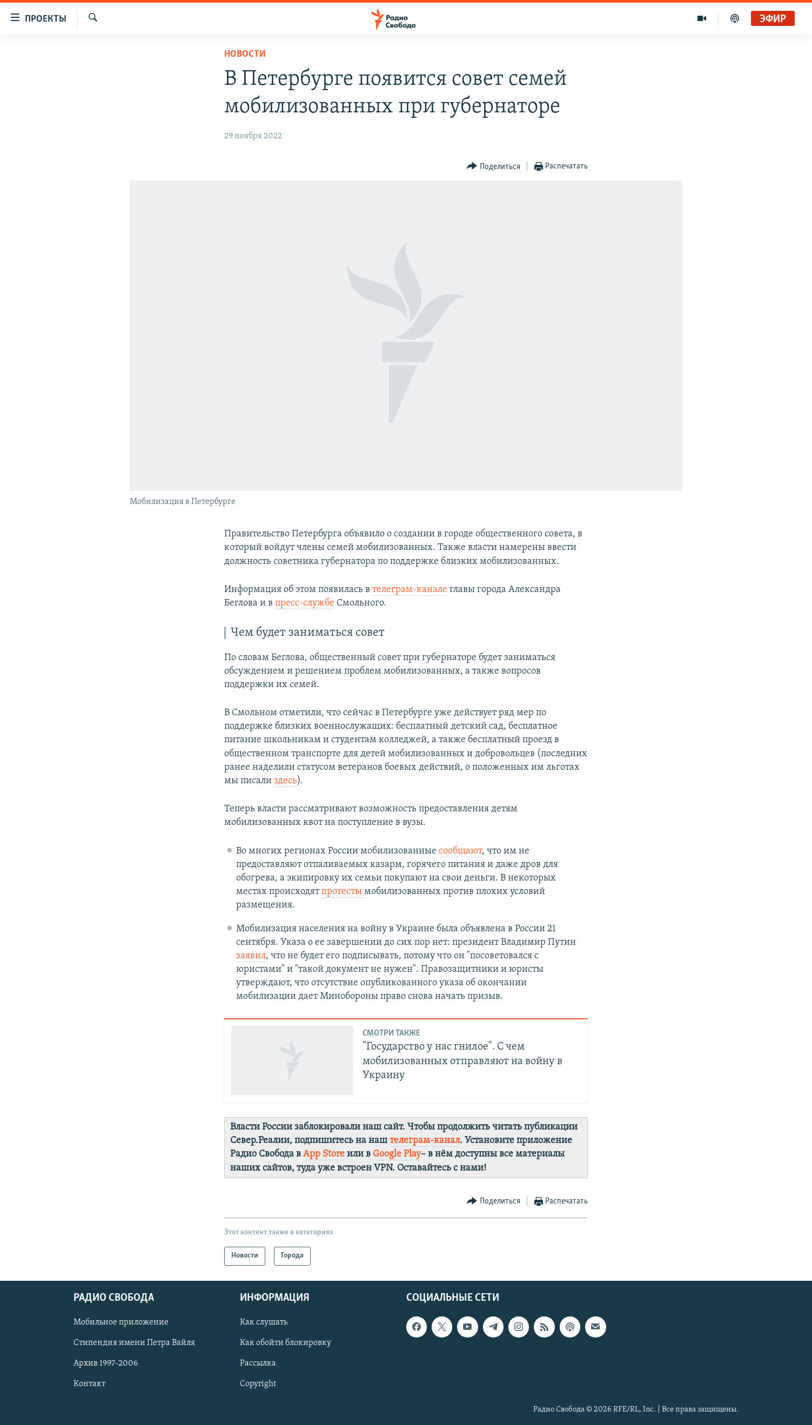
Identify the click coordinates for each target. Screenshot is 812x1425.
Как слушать (263, 1322)
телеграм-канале (409, 589)
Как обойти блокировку (285, 1343)
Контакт (89, 1384)
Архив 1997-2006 (105, 1363)
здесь (285, 781)
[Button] (493, 166)
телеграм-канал (425, 1140)
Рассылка (258, 1363)
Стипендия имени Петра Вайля (134, 1343)
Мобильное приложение (121, 1322)
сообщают (460, 851)
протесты (342, 891)
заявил (251, 956)
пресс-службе (304, 603)
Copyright (258, 1384)
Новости (245, 54)
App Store (324, 1154)
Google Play (397, 1154)
